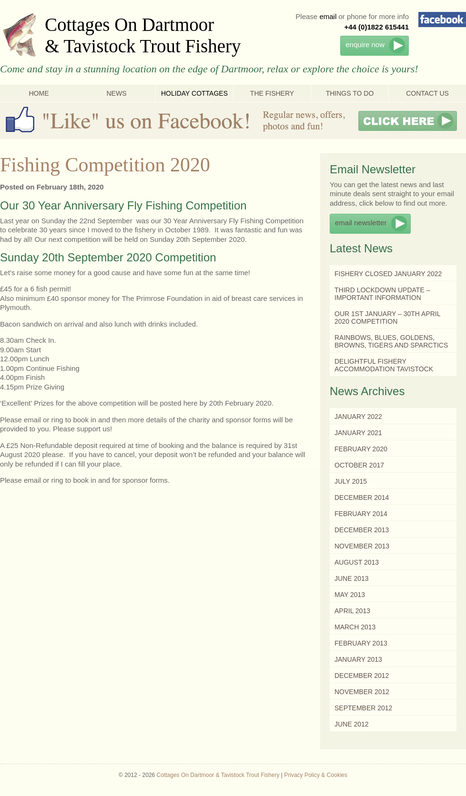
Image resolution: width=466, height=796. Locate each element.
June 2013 (351, 578)
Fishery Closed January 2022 (388, 274)
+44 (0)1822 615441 (376, 27)
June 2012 (351, 724)
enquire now (365, 44)
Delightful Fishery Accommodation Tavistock (383, 365)
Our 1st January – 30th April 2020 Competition (387, 317)
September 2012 (363, 708)
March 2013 (354, 627)
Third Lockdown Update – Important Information (382, 293)
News (117, 93)
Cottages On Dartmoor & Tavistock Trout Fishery (143, 35)
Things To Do (350, 93)
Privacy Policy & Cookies (315, 775)
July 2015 (350, 481)
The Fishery (272, 93)
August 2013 (356, 562)
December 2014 (361, 497)
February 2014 (360, 513)
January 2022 (358, 416)
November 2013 (361, 546)
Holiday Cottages (194, 93)
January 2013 (358, 659)
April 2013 (352, 611)
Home (39, 93)
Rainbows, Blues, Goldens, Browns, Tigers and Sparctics (391, 341)
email (327, 16)
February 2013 (360, 643)
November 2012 (361, 692)
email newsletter (360, 223)
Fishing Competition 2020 (105, 165)
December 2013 (361, 530)
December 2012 (361, 675)
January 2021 (358, 433)
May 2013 (349, 594)
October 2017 (359, 465)
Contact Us (427, 93)
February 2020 (360, 449)
